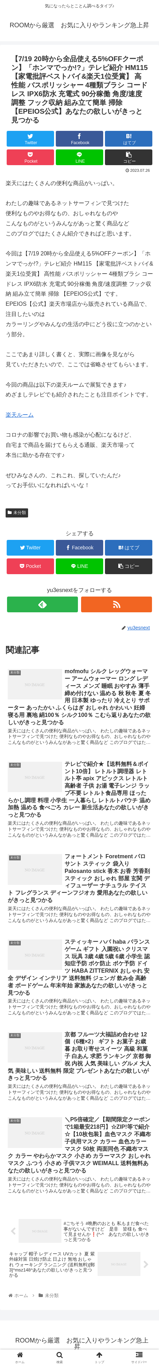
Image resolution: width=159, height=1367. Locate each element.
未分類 (17, 512)
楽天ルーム (20, 415)
